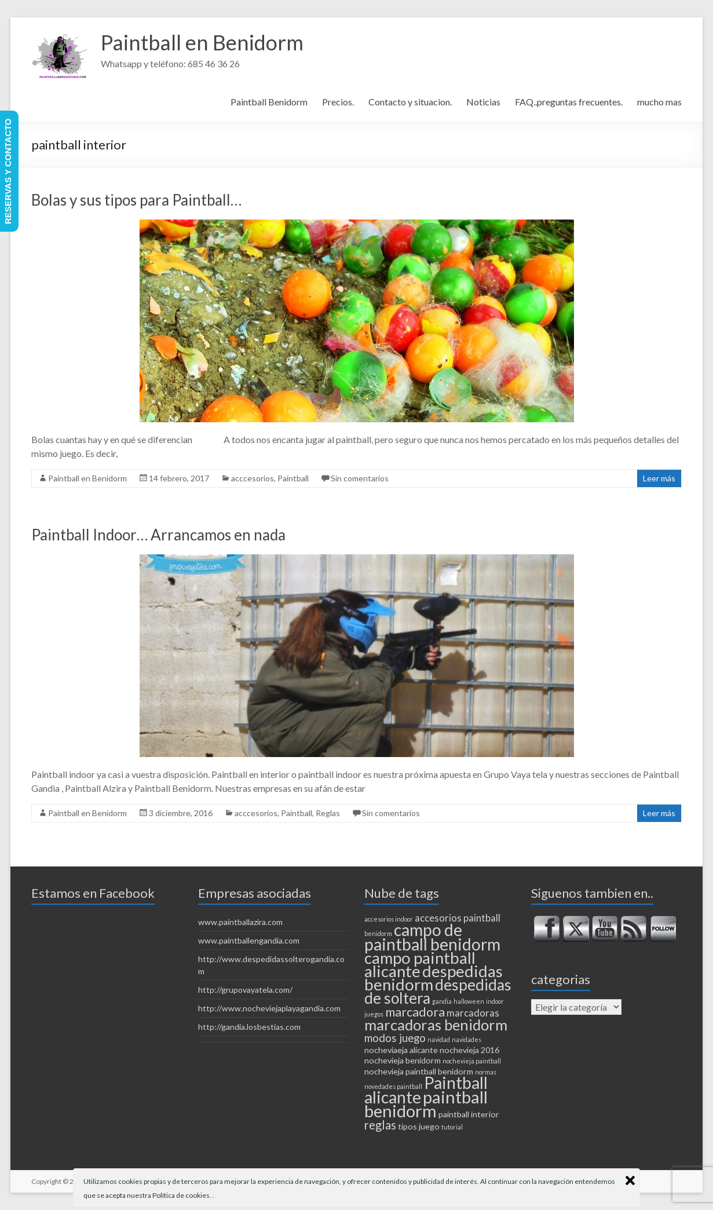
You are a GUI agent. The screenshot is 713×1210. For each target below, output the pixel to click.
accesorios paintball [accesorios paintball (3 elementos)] (457, 918)
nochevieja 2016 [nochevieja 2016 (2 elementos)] (469, 1050)
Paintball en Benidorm (202, 42)
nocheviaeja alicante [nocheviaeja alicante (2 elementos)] (401, 1050)
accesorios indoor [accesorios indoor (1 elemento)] (388, 919)
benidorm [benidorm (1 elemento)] (378, 933)
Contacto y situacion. (410, 101)
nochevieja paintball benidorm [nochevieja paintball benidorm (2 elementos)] (418, 1071)
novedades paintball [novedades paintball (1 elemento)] (393, 1086)
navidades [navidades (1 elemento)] (466, 1039)
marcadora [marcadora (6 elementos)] (415, 1011)
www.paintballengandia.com (248, 940)
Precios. (338, 101)
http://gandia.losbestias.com (249, 1027)
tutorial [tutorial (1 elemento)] (452, 1127)
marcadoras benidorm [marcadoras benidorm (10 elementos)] (435, 1024)
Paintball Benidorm (269, 101)
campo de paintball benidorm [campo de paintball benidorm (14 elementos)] (432, 937)
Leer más (659, 478)
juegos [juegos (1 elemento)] (373, 1014)
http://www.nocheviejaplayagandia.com (269, 1008)
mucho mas (659, 101)
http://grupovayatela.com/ (245, 990)
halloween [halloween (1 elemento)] (469, 1001)
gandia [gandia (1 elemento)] (442, 1001)
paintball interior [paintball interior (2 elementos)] (468, 1114)
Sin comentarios (360, 478)
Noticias (483, 101)
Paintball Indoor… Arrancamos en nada (158, 534)
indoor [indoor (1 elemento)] (495, 1001)
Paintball (293, 478)
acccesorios (252, 478)
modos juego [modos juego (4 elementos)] (395, 1038)
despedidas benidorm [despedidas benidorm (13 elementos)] (433, 978)
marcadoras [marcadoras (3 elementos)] (473, 1013)
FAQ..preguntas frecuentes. (569, 101)
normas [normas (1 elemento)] (485, 1072)
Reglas (328, 813)
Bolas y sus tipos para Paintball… (136, 200)
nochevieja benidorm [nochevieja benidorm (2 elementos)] (402, 1060)
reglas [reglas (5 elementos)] (380, 1125)
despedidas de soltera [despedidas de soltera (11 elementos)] (437, 991)
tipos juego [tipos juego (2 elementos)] (419, 1126)
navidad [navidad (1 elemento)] (438, 1039)
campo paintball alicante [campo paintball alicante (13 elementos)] (420, 964)
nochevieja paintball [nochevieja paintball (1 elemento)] (472, 1061)
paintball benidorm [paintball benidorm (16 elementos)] (426, 1104)
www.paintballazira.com (240, 922)
